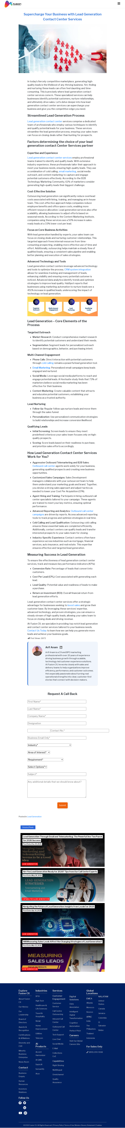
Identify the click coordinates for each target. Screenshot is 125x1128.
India (88, 1021)
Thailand (90, 1034)
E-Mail (55, 1049)
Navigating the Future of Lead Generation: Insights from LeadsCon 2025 (58, 907)
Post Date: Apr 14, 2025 (32, 911)
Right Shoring (58, 1065)
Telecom (39, 1038)
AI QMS (39, 1060)
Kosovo (89, 1012)
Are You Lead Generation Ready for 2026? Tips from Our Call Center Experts (60, 872)
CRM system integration (77, 269)
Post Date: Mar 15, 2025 (32, 946)
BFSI (38, 996)
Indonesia (90, 1038)
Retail (38, 1021)
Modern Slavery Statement (85, 1125)
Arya (38, 1074)
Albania (89, 1003)
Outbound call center (43, 466)
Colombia (102, 1018)
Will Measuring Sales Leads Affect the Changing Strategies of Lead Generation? (62, 942)
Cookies (99, 1125)
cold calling (48, 363)
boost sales (74, 605)
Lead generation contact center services (49, 157)
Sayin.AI (39, 1065)
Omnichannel (58, 1075)
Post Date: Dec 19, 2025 (32, 844)
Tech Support (58, 1035)
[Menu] (117, 3)
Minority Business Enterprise (23, 1054)
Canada (101, 1009)
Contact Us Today (37, 630)
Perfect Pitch (75, 1031)
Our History (23, 1007)
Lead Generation (34, 817)
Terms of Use (69, 1125)
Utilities (39, 1034)
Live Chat (56, 1039)
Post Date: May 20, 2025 (32, 876)
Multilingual (57, 1070)
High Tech (40, 1001)
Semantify (40, 1069)
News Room (24, 1062)
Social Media (57, 1044)
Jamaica (101, 1013)
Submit (62, 805)
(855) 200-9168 (94, 1052)
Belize (101, 1030)
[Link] (13, 4)
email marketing (67, 171)
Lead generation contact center (44, 121)
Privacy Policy (58, 1125)
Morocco (90, 1008)
